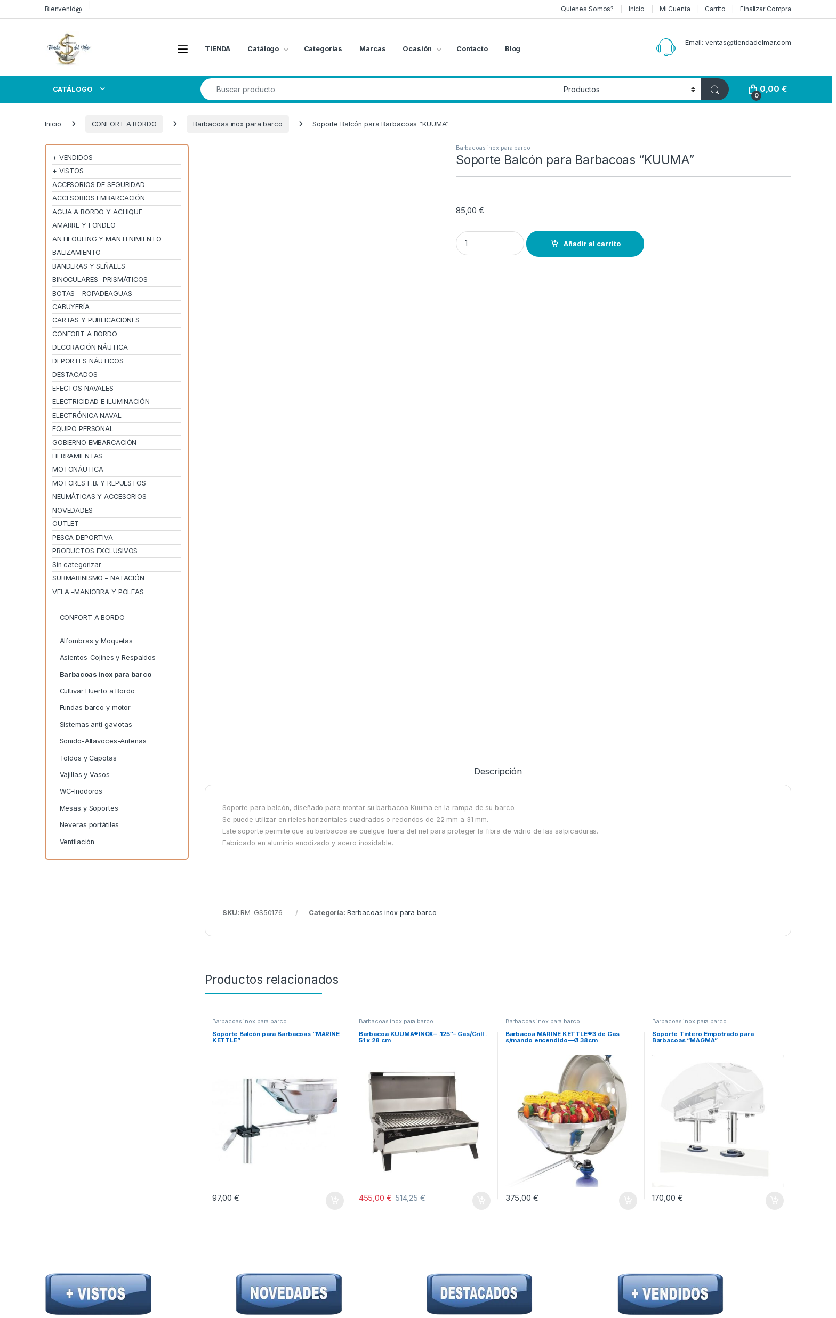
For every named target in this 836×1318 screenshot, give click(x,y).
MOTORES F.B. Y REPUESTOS (99, 483)
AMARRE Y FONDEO (84, 225)
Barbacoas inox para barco (238, 124)
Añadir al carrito (592, 244)
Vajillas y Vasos (85, 775)
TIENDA (217, 49)
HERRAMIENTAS (77, 456)
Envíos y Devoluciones (608, 1083)
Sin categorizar (76, 565)
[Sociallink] (46, 1220)
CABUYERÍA (71, 307)
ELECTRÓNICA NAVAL (87, 415)
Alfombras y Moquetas (96, 641)
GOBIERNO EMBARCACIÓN (94, 443)
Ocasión (417, 49)
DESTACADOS (75, 374)
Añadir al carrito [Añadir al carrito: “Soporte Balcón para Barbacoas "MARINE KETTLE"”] (335, 735)
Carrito (715, 9)
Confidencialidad (600, 1068)
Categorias (323, 49)
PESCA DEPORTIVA (82, 537)
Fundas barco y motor (95, 707)
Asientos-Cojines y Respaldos (108, 657)
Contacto (472, 49)
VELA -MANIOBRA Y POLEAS (98, 592)
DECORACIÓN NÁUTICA (90, 347)
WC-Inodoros (81, 791)
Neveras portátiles (89, 825)
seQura (477, 1126)
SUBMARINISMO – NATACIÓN (98, 578)
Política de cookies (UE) (611, 1126)
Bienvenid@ (63, 9)
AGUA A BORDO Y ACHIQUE (97, 212)
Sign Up (756, 982)
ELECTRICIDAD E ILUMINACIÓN (101, 402)
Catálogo (263, 49)
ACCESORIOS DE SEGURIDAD (98, 185)
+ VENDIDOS (72, 157)
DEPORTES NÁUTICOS (88, 361)
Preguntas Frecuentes (500, 1098)
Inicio (637, 9)
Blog (513, 49)
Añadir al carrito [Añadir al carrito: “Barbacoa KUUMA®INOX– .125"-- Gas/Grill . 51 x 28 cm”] (481, 735)
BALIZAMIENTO (76, 252)
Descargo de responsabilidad (621, 1098)
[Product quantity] (490, 243)
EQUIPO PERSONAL (83, 429)
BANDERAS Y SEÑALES (88, 266)
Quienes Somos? (587, 9)
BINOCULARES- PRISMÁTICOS (100, 280)
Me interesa (699, 1068)
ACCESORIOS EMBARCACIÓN (98, 198)
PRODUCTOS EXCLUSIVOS (95, 551)
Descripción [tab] (498, 306)
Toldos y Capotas (88, 758)
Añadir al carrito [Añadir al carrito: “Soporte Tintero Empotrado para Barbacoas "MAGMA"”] (775, 735)
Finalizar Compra (765, 9)
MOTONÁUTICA (77, 469)
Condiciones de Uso (605, 1054)
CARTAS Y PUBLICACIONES (96, 320)
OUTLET (65, 524)
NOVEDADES (72, 510)
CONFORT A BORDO (124, 124)
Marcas (372, 49)
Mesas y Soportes (89, 808)
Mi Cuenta (675, 9)
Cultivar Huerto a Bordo (97, 691)
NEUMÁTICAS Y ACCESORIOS (99, 496)
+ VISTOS (68, 171)
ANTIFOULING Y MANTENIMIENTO (107, 239)
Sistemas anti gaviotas (96, 725)
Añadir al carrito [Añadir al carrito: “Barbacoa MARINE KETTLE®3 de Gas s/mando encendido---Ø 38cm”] (628, 735)
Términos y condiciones (611, 1112)
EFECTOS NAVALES (83, 388)
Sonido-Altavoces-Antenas (103, 741)
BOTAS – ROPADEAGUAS (92, 293)
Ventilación (77, 842)
